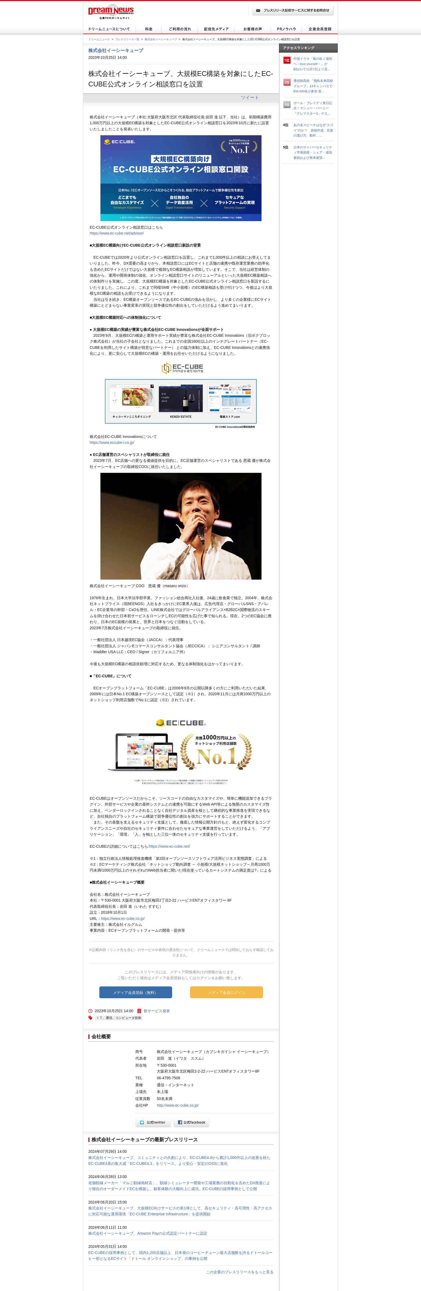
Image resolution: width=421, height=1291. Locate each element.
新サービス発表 (157, 1011)
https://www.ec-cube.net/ (169, 846)
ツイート (250, 97)
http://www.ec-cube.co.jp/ (178, 1105)
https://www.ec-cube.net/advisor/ (117, 233)
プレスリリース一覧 (127, 39)
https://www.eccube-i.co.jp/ (112, 442)
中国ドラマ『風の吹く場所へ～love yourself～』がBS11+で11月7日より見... (312, 64)
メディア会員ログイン (226, 992)
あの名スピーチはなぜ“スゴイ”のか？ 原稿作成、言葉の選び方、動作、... (313, 130)
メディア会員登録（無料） (135, 992)
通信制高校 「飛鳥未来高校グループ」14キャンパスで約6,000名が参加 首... (313, 86)
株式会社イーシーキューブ (161, 39)
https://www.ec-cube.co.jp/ (123, 918)
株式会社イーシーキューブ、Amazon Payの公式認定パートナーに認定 (147, 1233)
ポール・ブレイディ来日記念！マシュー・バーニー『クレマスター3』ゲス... (312, 108)
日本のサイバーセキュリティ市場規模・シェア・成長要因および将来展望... (312, 152)
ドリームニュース (99, 39)
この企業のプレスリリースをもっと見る (240, 1272)
